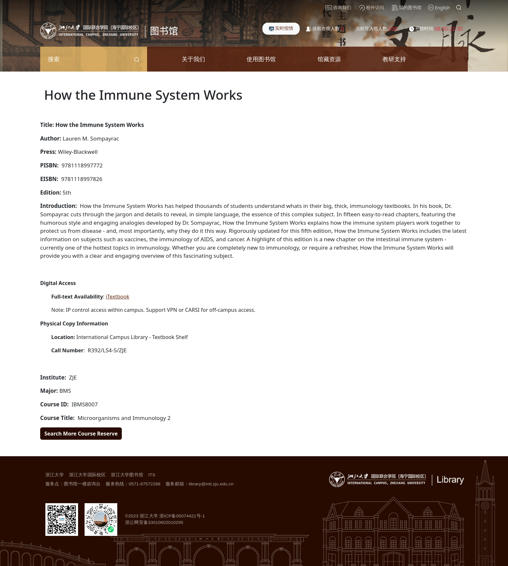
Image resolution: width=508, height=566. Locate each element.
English (442, 8)
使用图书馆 (261, 59)
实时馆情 (281, 28)
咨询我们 (338, 7)
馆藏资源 (329, 59)
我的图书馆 (407, 7)
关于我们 (193, 59)
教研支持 (394, 59)
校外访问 (371, 7)
